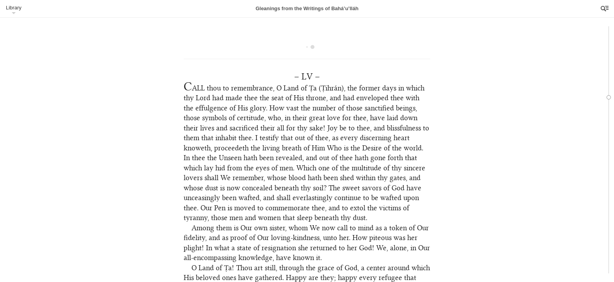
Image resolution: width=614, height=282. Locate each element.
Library (14, 8)
